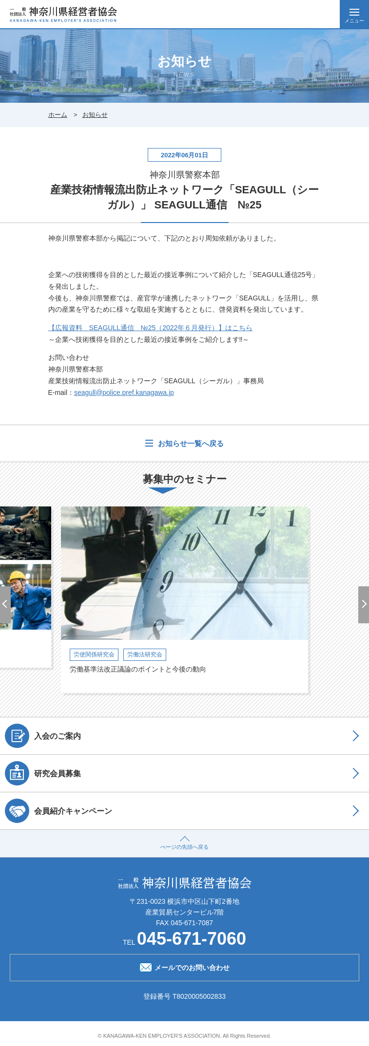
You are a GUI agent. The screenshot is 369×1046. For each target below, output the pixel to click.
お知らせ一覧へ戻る (189, 443)
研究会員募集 (43, 773)
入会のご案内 (43, 736)
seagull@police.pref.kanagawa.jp (124, 392)
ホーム (57, 114)
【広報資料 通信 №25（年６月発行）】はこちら (150, 328)
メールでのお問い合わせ (184, 966)
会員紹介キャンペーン (58, 811)
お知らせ (95, 114)
